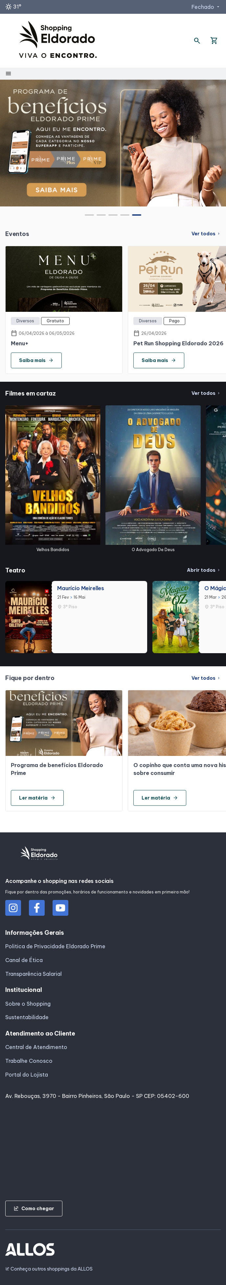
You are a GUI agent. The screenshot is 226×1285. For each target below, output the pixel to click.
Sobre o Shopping (28, 1003)
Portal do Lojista (26, 1074)
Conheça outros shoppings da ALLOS (49, 1269)
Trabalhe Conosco (29, 1061)
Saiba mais (36, 360)
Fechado (206, 7)
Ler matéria (37, 798)
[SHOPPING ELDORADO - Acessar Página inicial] (57, 41)
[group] (113, 142)
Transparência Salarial (33, 974)
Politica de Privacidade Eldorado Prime (55, 946)
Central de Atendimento (36, 1047)
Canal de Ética (24, 960)
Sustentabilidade (27, 1017)
